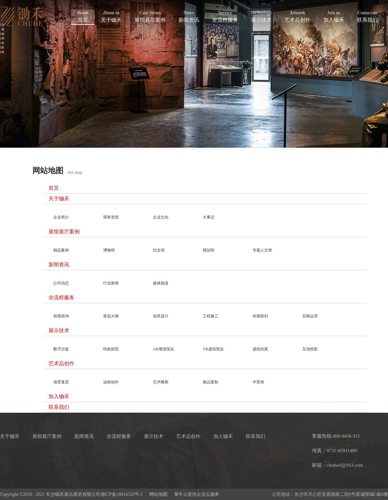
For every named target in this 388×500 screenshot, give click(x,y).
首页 (82, 16)
